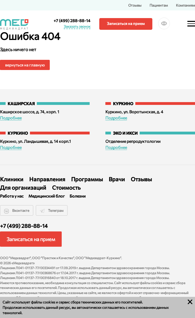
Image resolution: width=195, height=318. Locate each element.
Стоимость (66, 187)
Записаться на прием (126, 23)
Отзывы (134, 5)
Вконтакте (16, 210)
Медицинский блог (46, 195)
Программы (87, 179)
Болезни (78, 195)
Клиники (11, 179)
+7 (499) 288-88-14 (72, 21)
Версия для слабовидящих (164, 26)
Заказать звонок (77, 26)
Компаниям (185, 5)
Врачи (117, 179)
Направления (47, 179)
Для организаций (23, 187)
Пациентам (159, 5)
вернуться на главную (25, 65)
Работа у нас (12, 195)
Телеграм (51, 210)
